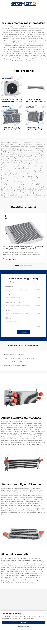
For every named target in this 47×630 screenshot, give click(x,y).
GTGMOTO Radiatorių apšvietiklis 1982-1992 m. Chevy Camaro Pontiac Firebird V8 (35, 129)
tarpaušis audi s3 (9, 362)
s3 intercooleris (29, 358)
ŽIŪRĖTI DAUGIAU (9, 259)
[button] (17, 265)
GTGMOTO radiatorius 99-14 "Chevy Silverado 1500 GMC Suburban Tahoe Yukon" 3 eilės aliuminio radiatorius (11, 100)
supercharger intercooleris (12, 358)
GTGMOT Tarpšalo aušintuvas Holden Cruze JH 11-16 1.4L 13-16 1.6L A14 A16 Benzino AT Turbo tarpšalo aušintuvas (35, 100)
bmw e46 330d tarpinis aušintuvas (15, 365)
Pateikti (23, 332)
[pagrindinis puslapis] (23, 4)
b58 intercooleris (24, 362)
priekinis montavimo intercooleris (15, 354)
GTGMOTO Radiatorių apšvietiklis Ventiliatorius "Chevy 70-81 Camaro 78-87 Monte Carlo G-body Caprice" (11, 129)
